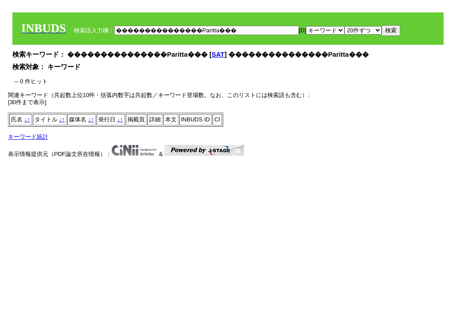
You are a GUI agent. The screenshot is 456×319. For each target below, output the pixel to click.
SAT (218, 54)
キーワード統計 (28, 136)
